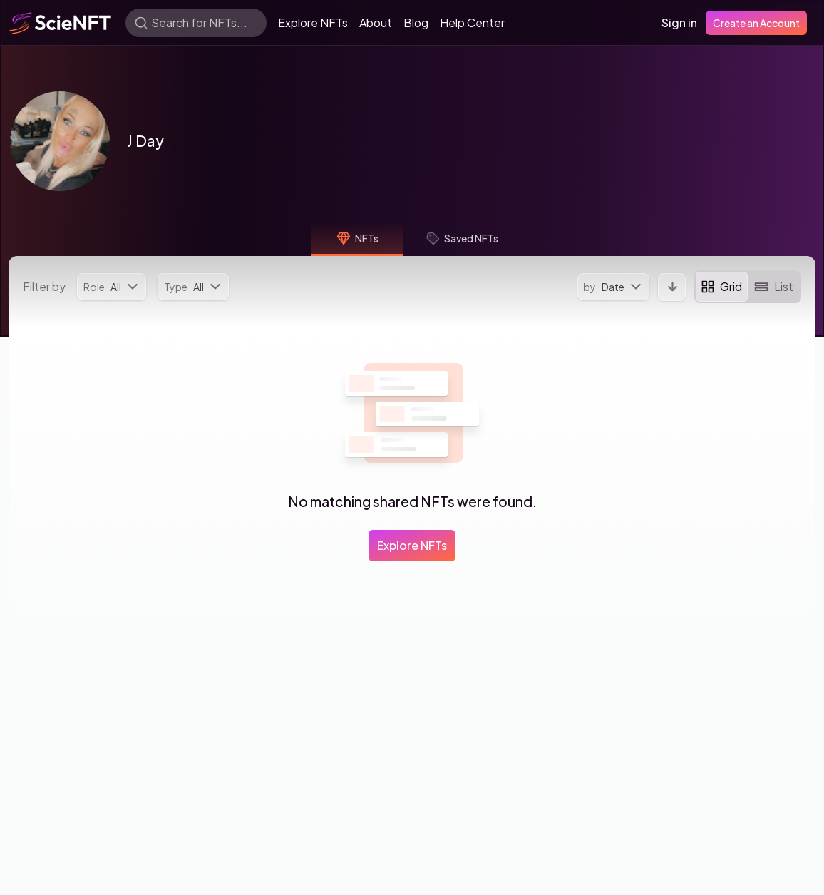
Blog (415, 22)
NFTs (357, 238)
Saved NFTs (462, 238)
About (375, 22)
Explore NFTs (313, 22)
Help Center (472, 22)
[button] (60, 141)
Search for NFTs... (199, 22)
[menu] (111, 286)
